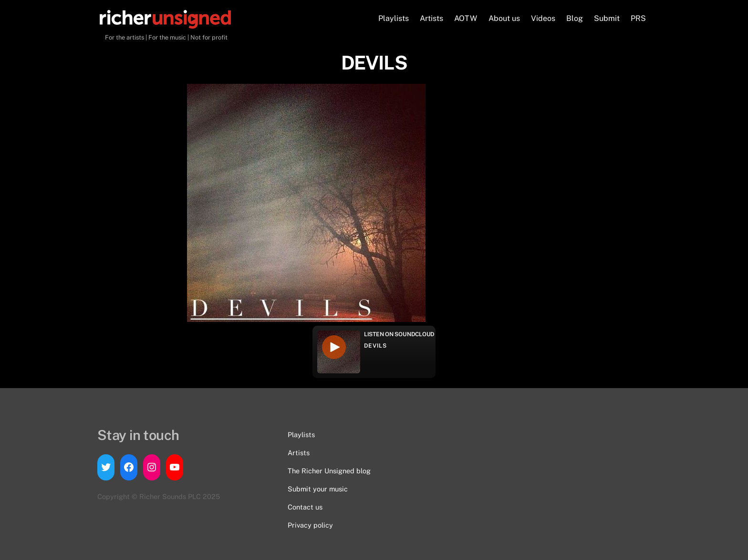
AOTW (465, 18)
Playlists (393, 18)
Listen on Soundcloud (399, 334)
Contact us (305, 507)
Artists (431, 18)
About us (504, 18)
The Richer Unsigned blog (329, 471)
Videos (543, 18)
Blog (574, 18)
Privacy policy (310, 525)
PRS (638, 18)
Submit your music (318, 489)
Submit (607, 18)
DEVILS (375, 345)
